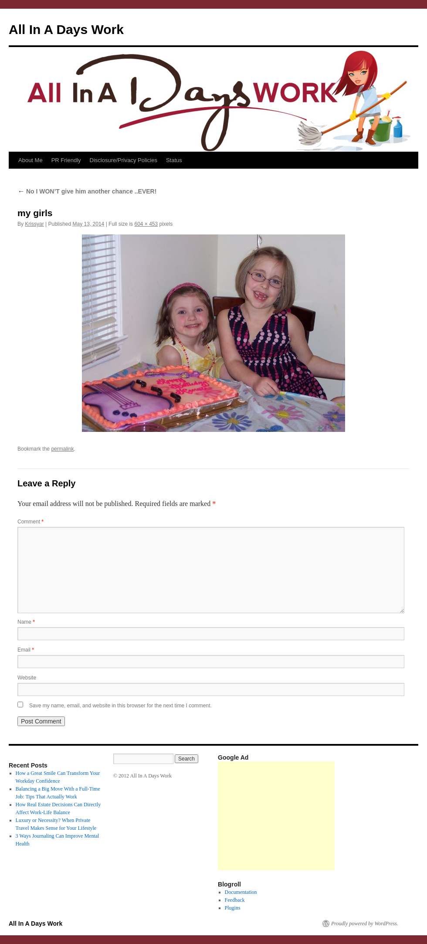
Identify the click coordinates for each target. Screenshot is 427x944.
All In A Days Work (66, 29)
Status (174, 160)
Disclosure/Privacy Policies (123, 160)
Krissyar (34, 224)
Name (26, 622)
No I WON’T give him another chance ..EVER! (86, 191)
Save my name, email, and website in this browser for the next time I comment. (120, 706)
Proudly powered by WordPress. (364, 923)
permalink (62, 449)
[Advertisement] (276, 815)
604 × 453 (146, 224)
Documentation (241, 892)
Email (25, 650)
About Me (30, 160)
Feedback (235, 900)
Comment (30, 522)
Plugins (233, 908)
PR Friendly (66, 160)
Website (26, 678)
